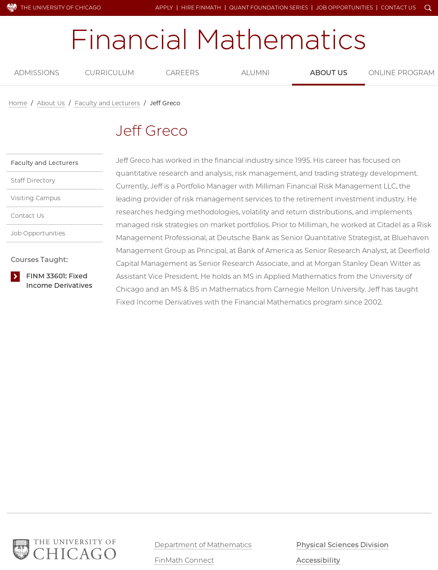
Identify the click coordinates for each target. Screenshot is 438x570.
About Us (328, 73)
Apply (164, 7)
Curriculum (109, 73)
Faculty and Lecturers (107, 103)
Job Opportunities (344, 7)
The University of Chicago (61, 7)
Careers (182, 73)
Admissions (36, 73)
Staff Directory (33, 180)
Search (428, 8)
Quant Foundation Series (268, 7)
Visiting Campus (36, 198)
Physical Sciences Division (342, 545)
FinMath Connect (184, 560)
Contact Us (398, 7)
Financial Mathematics (219, 39)
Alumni (255, 73)
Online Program (401, 73)
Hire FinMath (201, 7)
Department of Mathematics (203, 545)
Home (18, 103)
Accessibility (318, 560)
